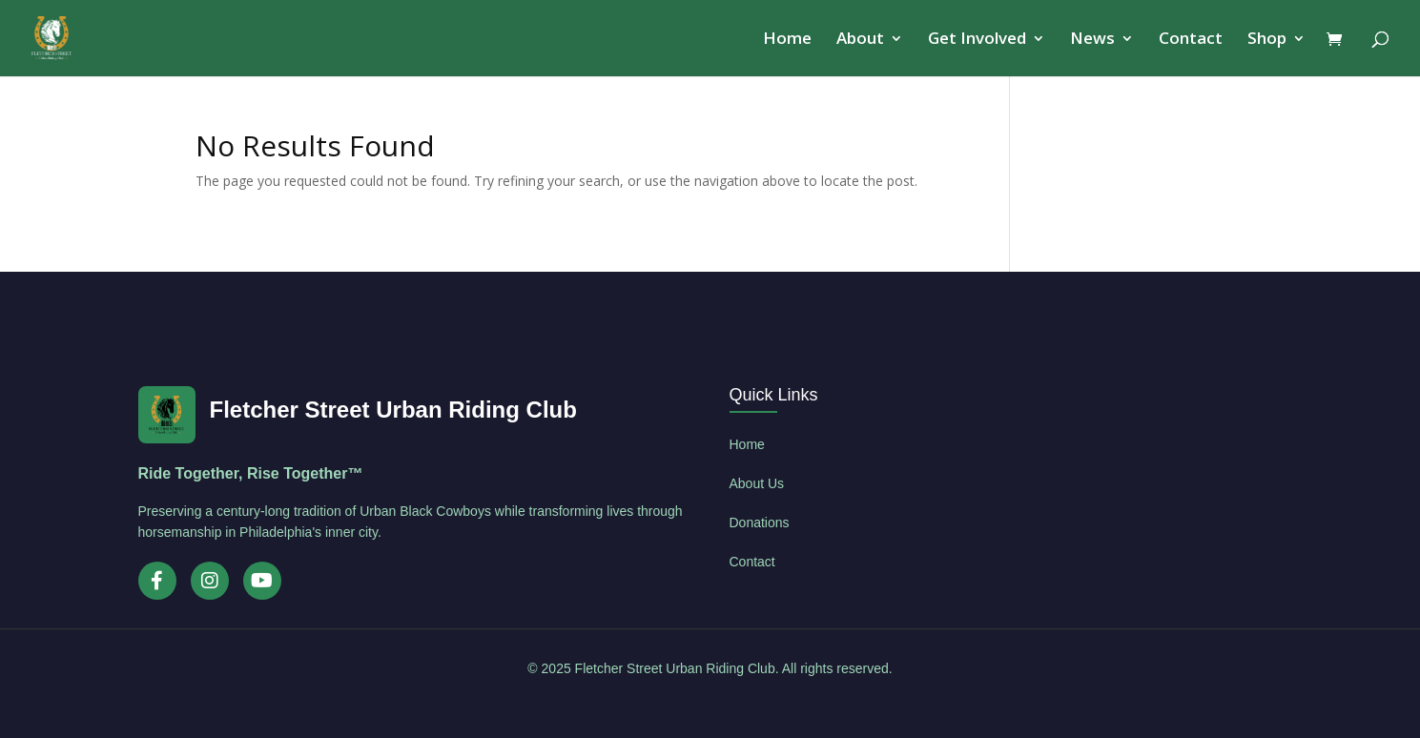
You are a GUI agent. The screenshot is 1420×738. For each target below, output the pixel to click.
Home (787, 40)
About (860, 40)
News (1092, 40)
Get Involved (977, 40)
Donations (760, 522)
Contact (1191, 40)
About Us (757, 483)
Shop (1266, 40)
